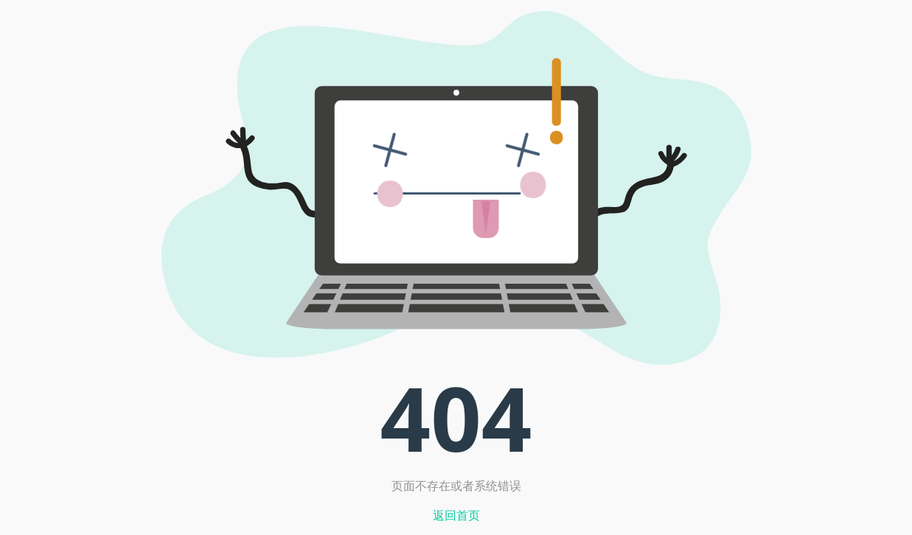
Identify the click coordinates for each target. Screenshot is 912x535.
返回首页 (456, 515)
